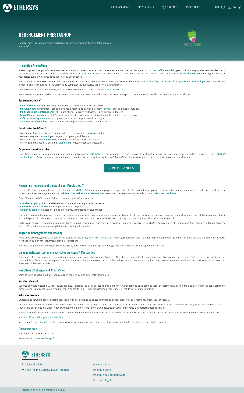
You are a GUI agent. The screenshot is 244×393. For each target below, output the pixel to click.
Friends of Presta (114, 89)
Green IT (172, 7)
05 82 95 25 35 (32, 364)
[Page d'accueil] (20, 7)
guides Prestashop (47, 322)
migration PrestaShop (95, 237)
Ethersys (36, 354)
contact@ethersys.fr (44, 338)
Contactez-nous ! (122, 168)
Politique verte (102, 369)
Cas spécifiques (102, 364)
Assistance (193, 7)
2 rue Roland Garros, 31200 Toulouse (45, 369)
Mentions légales (103, 380)
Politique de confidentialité (109, 375)
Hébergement (120, 7)
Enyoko (60, 390)
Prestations (146, 7)
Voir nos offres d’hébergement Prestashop (41, 317)
